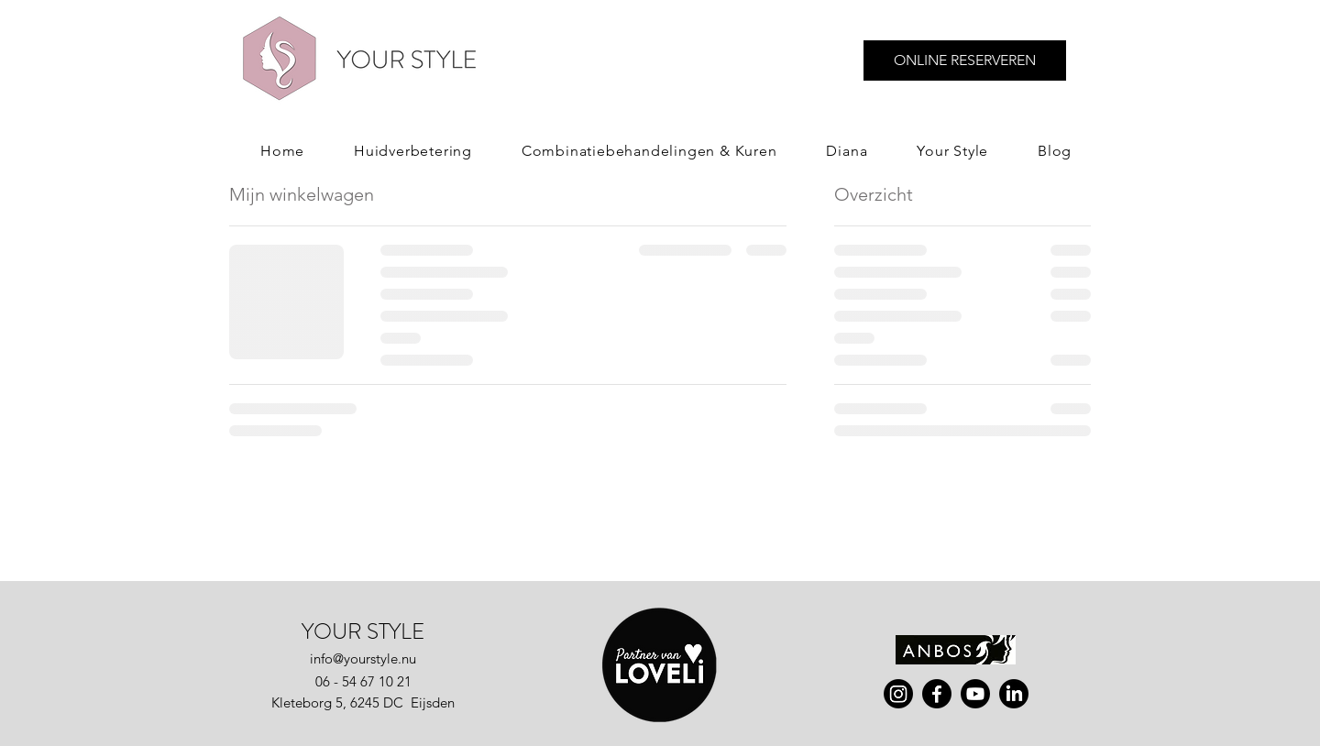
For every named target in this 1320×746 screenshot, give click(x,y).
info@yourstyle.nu (363, 658)
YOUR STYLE (363, 631)
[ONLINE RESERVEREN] (965, 60)
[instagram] (898, 693)
